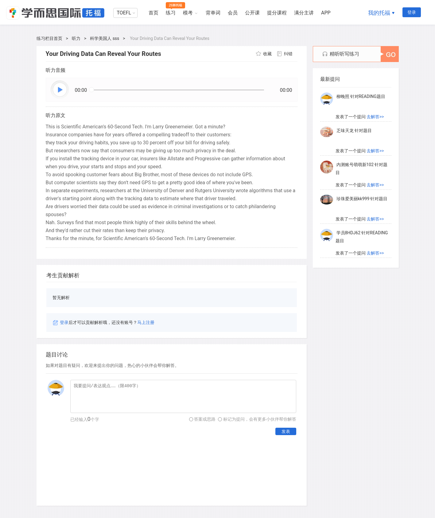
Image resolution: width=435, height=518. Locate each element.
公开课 (252, 13)
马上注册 (145, 322)
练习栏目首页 (49, 38)
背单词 (213, 13)
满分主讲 (304, 13)
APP (326, 13)
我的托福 (379, 13)
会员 (233, 13)
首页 (153, 13)
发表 (286, 431)
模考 (188, 13)
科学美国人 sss (104, 38)
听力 (76, 38)
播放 (60, 89)
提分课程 (277, 13)
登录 (411, 12)
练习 (171, 13)
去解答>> (375, 117)
